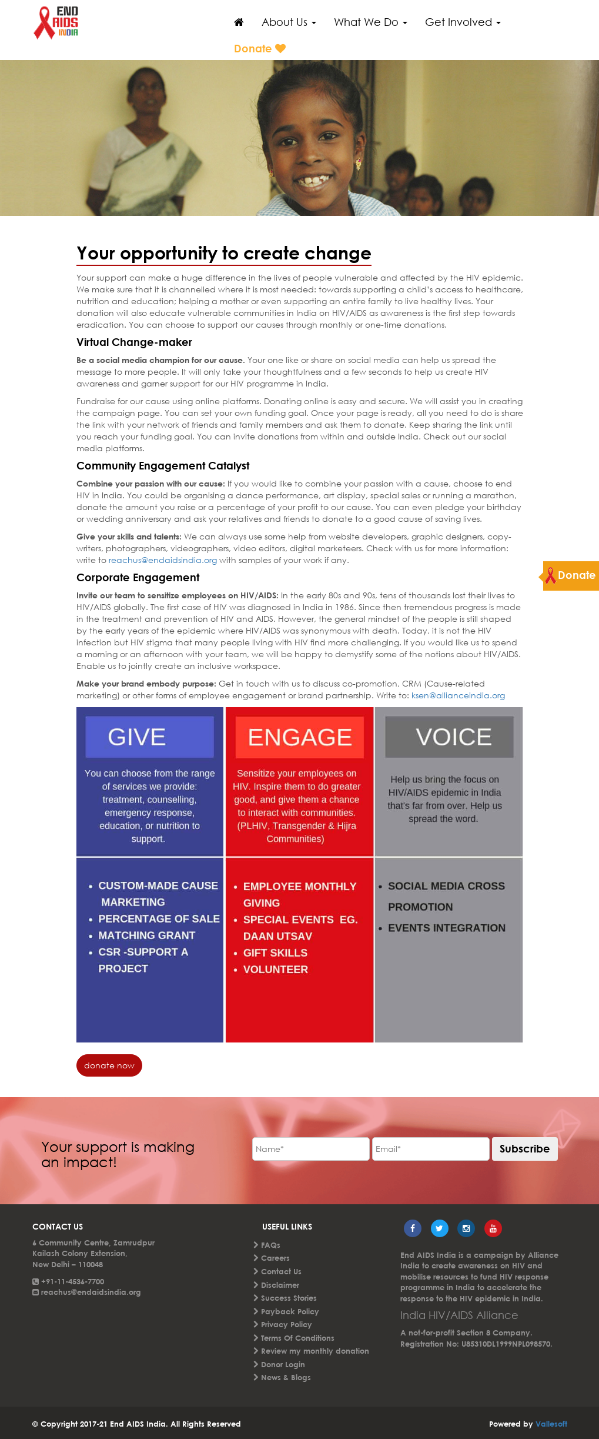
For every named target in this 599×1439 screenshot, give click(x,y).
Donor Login (283, 1364)
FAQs (270, 1245)
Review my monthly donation (315, 1350)
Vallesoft (551, 1423)
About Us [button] (289, 21)
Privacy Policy (286, 1324)
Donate (260, 48)
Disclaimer (280, 1285)
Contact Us (281, 1271)
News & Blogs (286, 1377)
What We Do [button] (370, 21)
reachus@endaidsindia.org (161, 559)
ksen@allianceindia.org (457, 695)
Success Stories (289, 1298)
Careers (275, 1258)
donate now (109, 1065)
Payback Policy (290, 1311)
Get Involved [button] (463, 21)
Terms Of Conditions (297, 1338)
